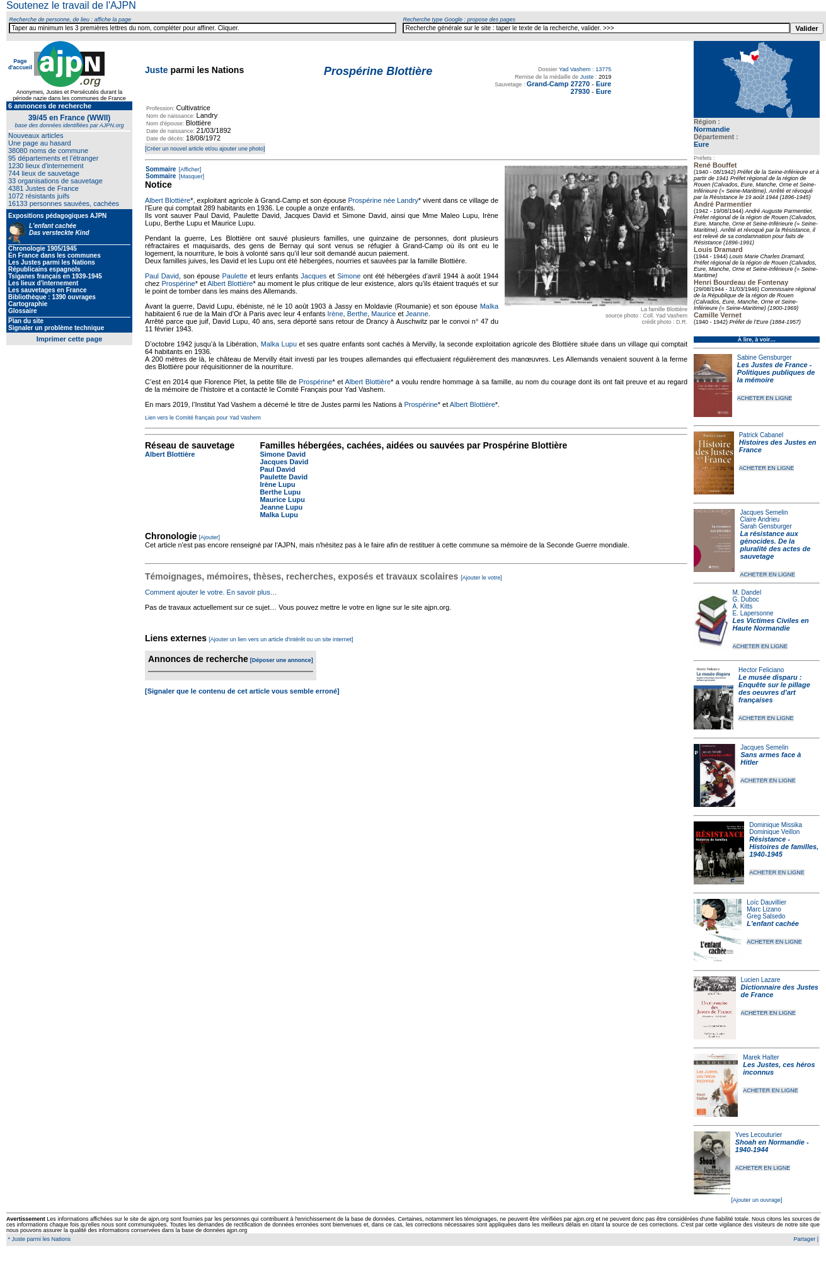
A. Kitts (743, 606)
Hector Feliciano (761, 669)
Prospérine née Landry (383, 200)
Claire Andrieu (759, 519)
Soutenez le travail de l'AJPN (71, 5)
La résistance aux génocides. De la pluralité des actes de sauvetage (775, 545)
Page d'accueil (20, 64)
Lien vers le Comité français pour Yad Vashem (203, 417)
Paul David (162, 276)
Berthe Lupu (280, 492)
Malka (489, 306)
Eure (701, 144)
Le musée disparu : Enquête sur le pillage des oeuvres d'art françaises (774, 688)
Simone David (283, 454)
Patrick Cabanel (761, 434)
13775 (603, 69)
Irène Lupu (277, 484)
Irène (335, 313)
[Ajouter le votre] (481, 577)
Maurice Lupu (282, 499)
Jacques (313, 276)
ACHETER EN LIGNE (765, 398)
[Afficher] (189, 169)
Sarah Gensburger (765, 526)
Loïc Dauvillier (766, 902)
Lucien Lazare (761, 979)
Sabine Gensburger (764, 357)
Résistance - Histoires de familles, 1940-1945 (783, 846)
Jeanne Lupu (281, 507)
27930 (580, 91)
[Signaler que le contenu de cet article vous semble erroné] (242, 691)
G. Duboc (746, 599)
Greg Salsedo (766, 916)
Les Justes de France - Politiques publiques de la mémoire (776, 372)
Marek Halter (761, 1057)
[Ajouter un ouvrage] (756, 1200)
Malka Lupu (279, 344)
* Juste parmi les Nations (38, 1239)
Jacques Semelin (764, 512)
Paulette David (283, 477)
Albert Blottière (167, 200)
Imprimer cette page (70, 339)
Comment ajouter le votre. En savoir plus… (211, 592)
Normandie (712, 129)
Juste (156, 70)
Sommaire (161, 169)
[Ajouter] (210, 537)
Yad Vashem (574, 69)
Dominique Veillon (774, 831)
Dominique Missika (775, 824)
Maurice (383, 313)
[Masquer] (190, 176)
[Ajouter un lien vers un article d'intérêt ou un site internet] (281, 639)
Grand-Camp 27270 (558, 84)
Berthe (357, 313)
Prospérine (178, 283)
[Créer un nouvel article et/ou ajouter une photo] (205, 149)
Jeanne (417, 313)
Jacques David (284, 462)
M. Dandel (747, 592)
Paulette (234, 276)
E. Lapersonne (753, 613)
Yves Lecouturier (759, 1134)
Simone (348, 276)
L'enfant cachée (773, 923)
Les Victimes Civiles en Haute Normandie (771, 624)
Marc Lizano (764, 909)
